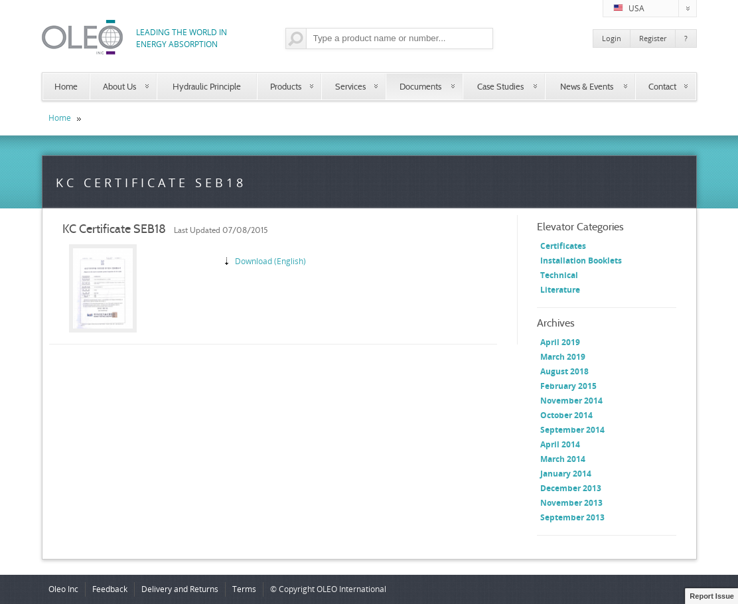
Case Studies (500, 86)
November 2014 (571, 400)
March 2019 (562, 356)
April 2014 (560, 444)
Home (66, 86)
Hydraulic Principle (207, 86)
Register (652, 38)
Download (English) (270, 261)
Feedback (109, 589)
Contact (662, 86)
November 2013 (571, 502)
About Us (119, 86)
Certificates (563, 246)
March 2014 (562, 459)
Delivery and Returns (179, 589)
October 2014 (566, 415)
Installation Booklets (581, 260)
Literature (560, 289)
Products (285, 86)
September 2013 (572, 517)
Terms (244, 589)
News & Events (586, 86)
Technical (559, 275)
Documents (420, 86)
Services (350, 86)
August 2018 (564, 371)
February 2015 (568, 386)
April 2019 (560, 342)
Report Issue (712, 596)
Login (611, 38)
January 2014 (565, 473)
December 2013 (570, 488)
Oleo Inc (63, 589)
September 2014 (572, 429)
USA (655, 8)
